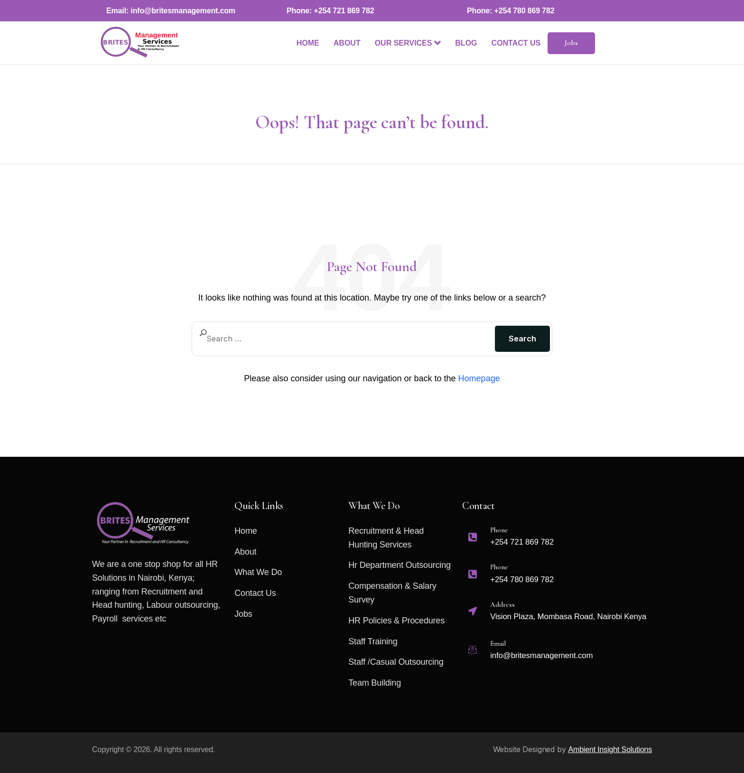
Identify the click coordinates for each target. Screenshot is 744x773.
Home (308, 43)
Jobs (571, 42)
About (347, 43)
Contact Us (516, 43)
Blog (466, 43)
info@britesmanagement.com (182, 11)
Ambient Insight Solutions (610, 749)
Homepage (479, 378)
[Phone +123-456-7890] (556, 540)
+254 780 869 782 (524, 11)
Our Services (408, 43)
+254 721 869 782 (344, 11)
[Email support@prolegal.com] (556, 626)
